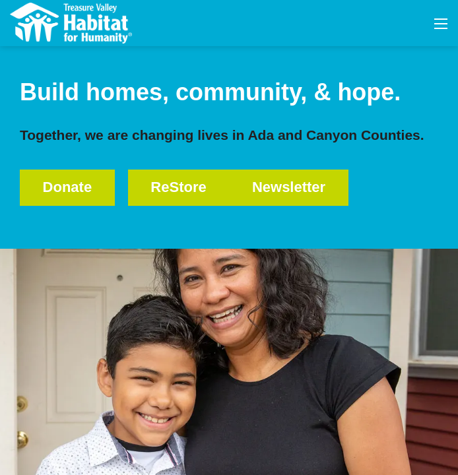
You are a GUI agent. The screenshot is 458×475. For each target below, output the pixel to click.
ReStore (178, 187)
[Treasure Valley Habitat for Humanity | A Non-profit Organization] (71, 22)
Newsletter (288, 187)
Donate (67, 187)
